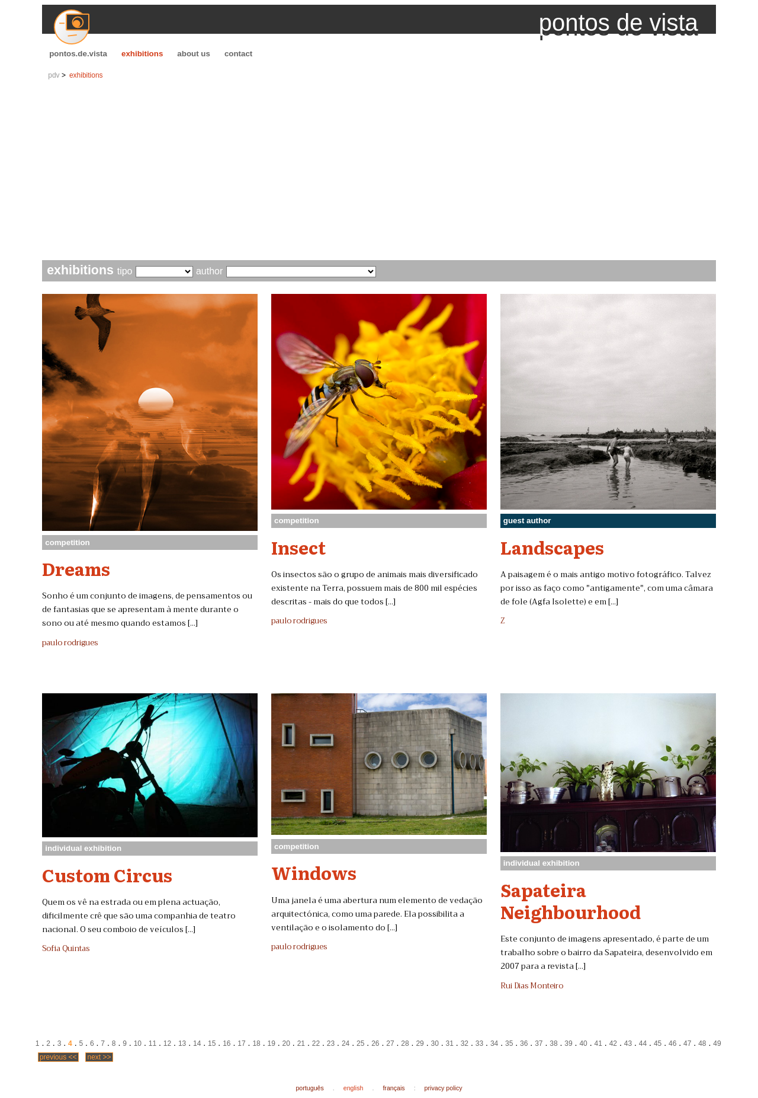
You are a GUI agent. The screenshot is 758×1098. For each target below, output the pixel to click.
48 (702, 1043)
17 (241, 1043)
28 (405, 1043)
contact (238, 53)
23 (331, 1043)
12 (167, 1043)
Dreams (76, 568)
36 (524, 1043)
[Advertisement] (379, 171)
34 (494, 1043)
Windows (313, 872)
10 (138, 1043)
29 (419, 1043)
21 (301, 1043)
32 (464, 1043)
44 (643, 1043)
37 (538, 1043)
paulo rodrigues (70, 642)
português (309, 1087)
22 (316, 1043)
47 (687, 1043)
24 (345, 1043)
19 (271, 1043)
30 (435, 1043)
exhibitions (142, 53)
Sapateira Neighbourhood (570, 900)
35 (509, 1043)
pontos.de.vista (78, 53)
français (393, 1087)
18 (256, 1043)
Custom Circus (107, 875)
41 (598, 1043)
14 (197, 1043)
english (353, 1087)
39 (568, 1043)
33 (479, 1043)
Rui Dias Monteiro (531, 986)
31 (450, 1043)
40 (583, 1043)
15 (212, 1043)
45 (657, 1043)
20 (286, 1043)
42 (613, 1043)
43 (628, 1043)
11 (152, 1043)
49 (717, 1043)
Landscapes (552, 547)
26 (375, 1043)
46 (672, 1043)
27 (390, 1043)
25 (360, 1043)
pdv (53, 75)
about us (193, 53)
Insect (298, 547)
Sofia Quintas (65, 948)
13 (182, 1043)
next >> (99, 1057)
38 (553, 1043)
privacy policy (443, 1087)
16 (226, 1043)
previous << (58, 1057)
